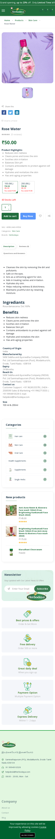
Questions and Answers (14, 253)
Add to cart (10, 216)
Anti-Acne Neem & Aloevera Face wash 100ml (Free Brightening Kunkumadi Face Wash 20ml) (33, 511)
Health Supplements (17, 461)
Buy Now (28, 216)
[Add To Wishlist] (40, 216)
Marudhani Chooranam (30, 549)
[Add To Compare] (49, 216)
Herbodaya (13, 235)
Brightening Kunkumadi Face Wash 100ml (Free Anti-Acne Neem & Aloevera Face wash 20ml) (33, 532)
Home (7, 20)
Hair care (15, 436)
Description (8, 246)
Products (19, 20)
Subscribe (42, 588)
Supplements (17, 469)
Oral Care (15, 453)
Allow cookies (27, 835)
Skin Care (32, 20)
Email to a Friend (9, 121)
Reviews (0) (24, 246)
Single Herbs (16, 479)
